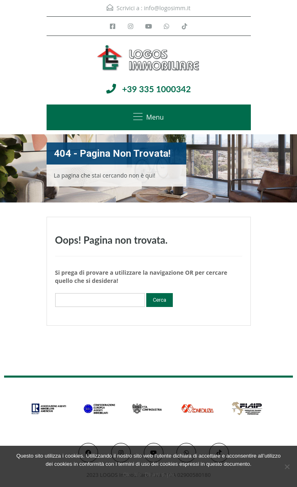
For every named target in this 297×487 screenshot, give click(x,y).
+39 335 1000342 (156, 89)
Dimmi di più (159, 474)
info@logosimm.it (167, 8)
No (137, 474)
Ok (126, 474)
